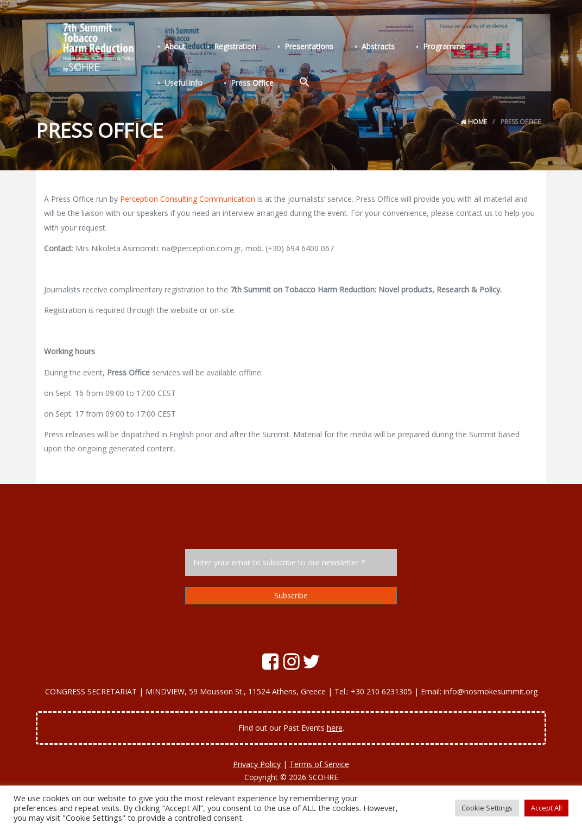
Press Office (183, 82)
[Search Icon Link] (231, 82)
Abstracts (362, 48)
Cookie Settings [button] (487, 808)
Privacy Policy (257, 764)
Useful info (489, 48)
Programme (424, 48)
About (173, 48)
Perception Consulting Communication (187, 199)
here (335, 728)
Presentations (298, 48)
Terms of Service (319, 764)
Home (473, 121)
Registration (228, 48)
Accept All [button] (546, 808)
